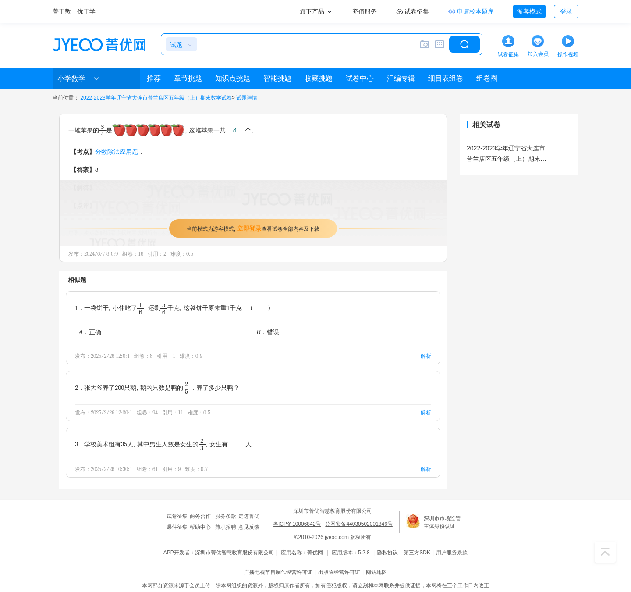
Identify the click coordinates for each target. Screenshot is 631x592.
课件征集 (177, 527)
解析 (426, 356)
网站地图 (376, 572)
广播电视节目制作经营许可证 (278, 572)
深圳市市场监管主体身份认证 (442, 522)
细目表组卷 (445, 78)
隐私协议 (387, 552)
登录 (566, 11)
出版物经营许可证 (339, 572)
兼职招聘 (225, 527)
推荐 (154, 78)
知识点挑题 (232, 78)
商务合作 (200, 516)
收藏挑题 (319, 78)
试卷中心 (360, 78)
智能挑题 (277, 78)
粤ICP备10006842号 (297, 524)
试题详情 (246, 98)
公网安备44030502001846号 (358, 524)
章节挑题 (188, 78)
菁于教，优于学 (74, 11)
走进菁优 (248, 516)
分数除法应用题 (116, 151)
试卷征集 (177, 516)
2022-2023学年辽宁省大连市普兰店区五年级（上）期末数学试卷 (155, 98)
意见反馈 (248, 527)
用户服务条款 (452, 552)
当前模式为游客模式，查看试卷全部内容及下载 (253, 228)
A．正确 (89, 331)
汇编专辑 (401, 78)
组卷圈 (486, 78)
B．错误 (267, 331)
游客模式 (529, 11)
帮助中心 (200, 527)
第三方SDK (417, 552)
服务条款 (225, 516)
